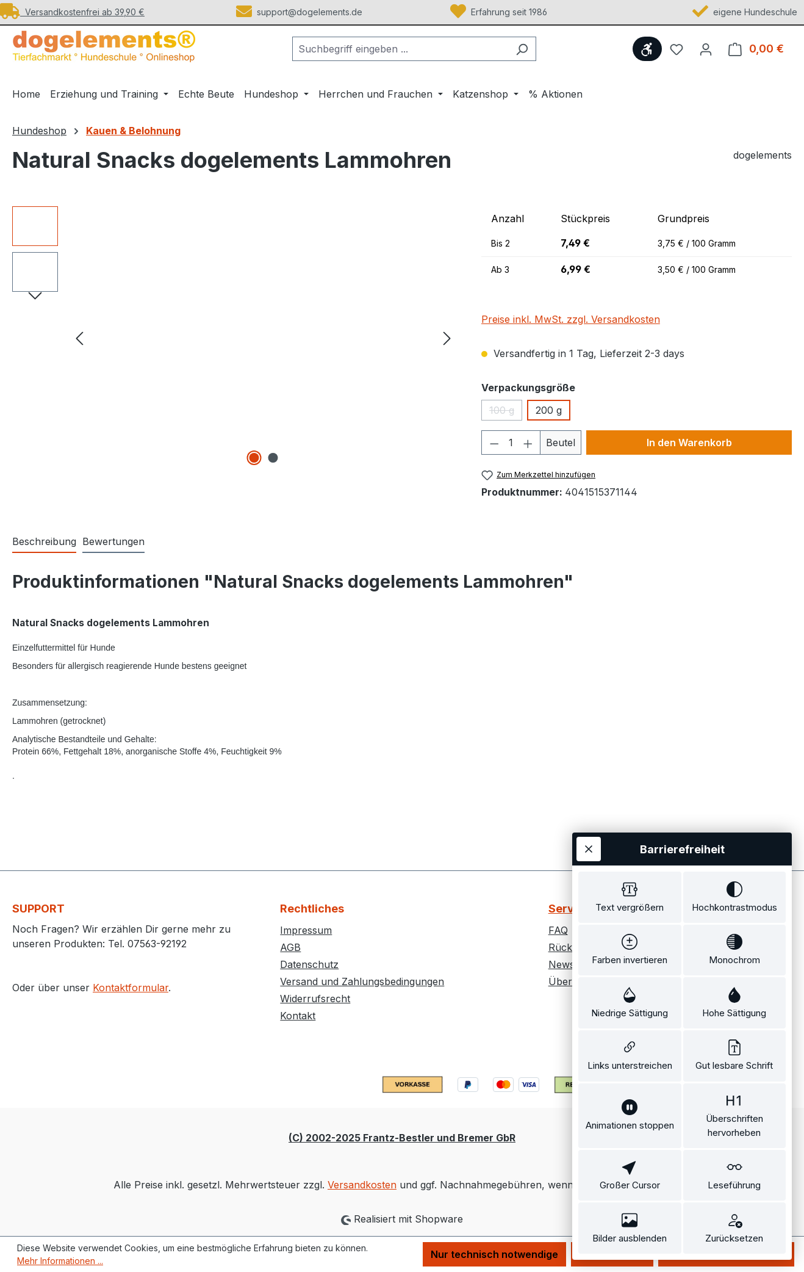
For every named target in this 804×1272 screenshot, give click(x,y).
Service (569, 908)
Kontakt (297, 1016)
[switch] (629, 897)
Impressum (306, 930)
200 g (549, 410)
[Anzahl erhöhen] (528, 442)
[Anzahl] (510, 442)
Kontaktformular (130, 987)
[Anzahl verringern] (494, 442)
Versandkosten (362, 1185)
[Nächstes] (447, 338)
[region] (234, 337)
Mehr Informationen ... (60, 1261)
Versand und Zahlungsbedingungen (362, 981)
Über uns (570, 981)
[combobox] (400, 49)
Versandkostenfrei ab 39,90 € (72, 12)
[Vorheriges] (79, 338)
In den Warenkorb (689, 442)
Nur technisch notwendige (494, 1254)
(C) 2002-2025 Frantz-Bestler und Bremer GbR (402, 1138)
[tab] (44, 542)
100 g (505, 412)
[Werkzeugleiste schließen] (588, 849)
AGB (290, 947)
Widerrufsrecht (315, 998)
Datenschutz (309, 964)
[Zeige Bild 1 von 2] (254, 458)
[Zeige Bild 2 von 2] (273, 458)
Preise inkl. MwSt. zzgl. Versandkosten (570, 319)
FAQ (558, 930)
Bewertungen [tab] (113, 541)
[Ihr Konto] (705, 49)
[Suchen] (522, 49)
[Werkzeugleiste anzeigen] (647, 49)
